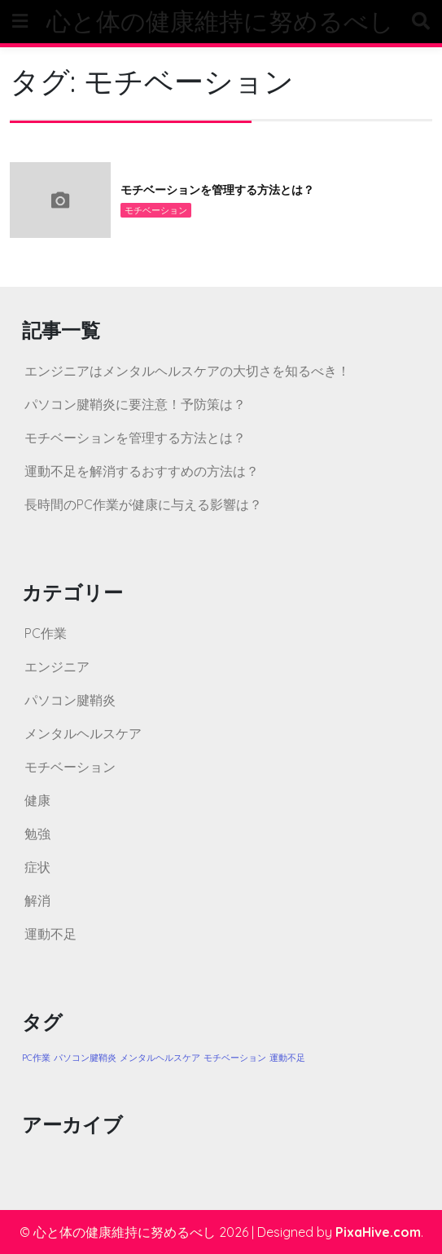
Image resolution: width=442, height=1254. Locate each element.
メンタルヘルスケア (83, 733)
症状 (37, 867)
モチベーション (156, 210)
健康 (37, 800)
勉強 (37, 833)
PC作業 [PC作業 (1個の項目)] (36, 1057)
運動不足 (50, 934)
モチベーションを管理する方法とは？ (217, 190)
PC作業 (45, 633)
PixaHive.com (378, 1232)
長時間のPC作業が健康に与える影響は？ (143, 504)
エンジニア (57, 666)
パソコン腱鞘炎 (70, 700)
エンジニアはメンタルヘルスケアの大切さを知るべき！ (187, 371)
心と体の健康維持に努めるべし (220, 21)
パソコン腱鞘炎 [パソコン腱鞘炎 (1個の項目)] (85, 1057)
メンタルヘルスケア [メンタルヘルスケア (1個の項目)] (160, 1057)
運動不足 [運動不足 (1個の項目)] (287, 1057)
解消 (37, 900)
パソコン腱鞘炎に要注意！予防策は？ (135, 404)
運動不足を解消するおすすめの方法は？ (141, 471)
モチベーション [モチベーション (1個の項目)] (234, 1057)
